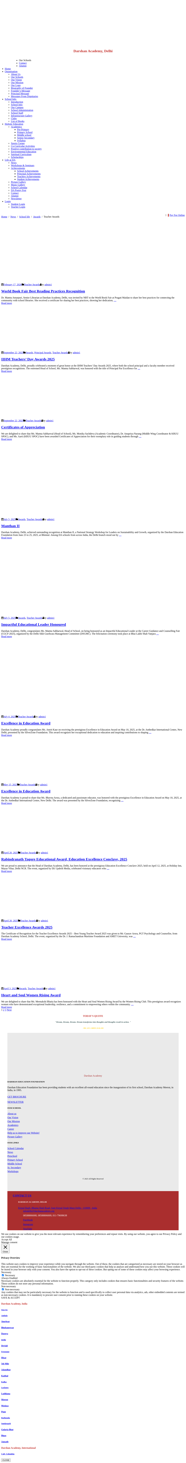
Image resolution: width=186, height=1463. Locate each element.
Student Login (18, 204)
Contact (23, 63)
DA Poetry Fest (18, 190)
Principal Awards (42, 352)
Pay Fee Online (177, 215)
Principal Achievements (29, 173)
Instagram (28, 1224)
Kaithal (4, 1376)
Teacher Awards (32, 284)
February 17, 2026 (13, 284)
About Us (15, 74)
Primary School (25, 132)
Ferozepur (5, 1352)
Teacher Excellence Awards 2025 (26, 927)
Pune (3, 1412)
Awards (29, 352)
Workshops (12, 1171)
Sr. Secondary (14, 1167)
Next (9, 1010)
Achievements (18, 168)
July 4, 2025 (10, 716)
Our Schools (25, 60)
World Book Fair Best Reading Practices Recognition (43, 291)
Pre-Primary (23, 129)
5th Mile (5, 1364)
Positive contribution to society (26, 149)
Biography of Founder (22, 88)
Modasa (4, 1406)
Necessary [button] (6, 1272)
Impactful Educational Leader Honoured (33, 624)
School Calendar (19, 187)
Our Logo (16, 85)
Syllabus (21, 140)
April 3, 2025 (10, 988)
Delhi (3, 1340)
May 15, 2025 (10, 784)
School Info (10, 99)
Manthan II (10, 526)
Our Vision (16, 79)
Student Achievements (28, 179)
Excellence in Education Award (25, 723)
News (13, 162)
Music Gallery (18, 184)
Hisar (3, 1358)
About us (11, 1113)
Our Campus (17, 107)
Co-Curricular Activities (23, 146)
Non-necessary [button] (8, 1286)
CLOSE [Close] (5, 1460)
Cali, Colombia (7, 1454)
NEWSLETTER (15, 1102)
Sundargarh (6, 1423)
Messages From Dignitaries (24, 96)
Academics (16, 126)
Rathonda (5, 1418)
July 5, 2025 (10, 519)
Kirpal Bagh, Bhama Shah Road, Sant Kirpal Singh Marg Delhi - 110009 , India (57, 1208)
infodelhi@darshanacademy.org (38, 1211)
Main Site (4, 1310)
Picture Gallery (18, 182)
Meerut (4, 1400)
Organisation (11, 71)
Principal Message (20, 93)
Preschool (12, 1156)
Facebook (28, 1220)
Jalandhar (6, 1370)
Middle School (14, 1163)
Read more (6, 303)
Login (8, 201)
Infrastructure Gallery (21, 115)
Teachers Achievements (28, 176)
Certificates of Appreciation (23, 427)
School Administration (22, 110)
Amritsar (5, 1321)
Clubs (14, 118)
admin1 (48, 284)
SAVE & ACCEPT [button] (10, 1297)
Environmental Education (23, 151)
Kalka (4, 1382)
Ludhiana (5, 1394)
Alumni (23, 65)
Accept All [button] (6, 1239)
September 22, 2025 (13, 352)
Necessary (10, 1275)
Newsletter (16, 198)
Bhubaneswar (7, 1328)
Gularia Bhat (7, 1429)
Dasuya (4, 1333)
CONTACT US (22, 1195)
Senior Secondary (26, 137)
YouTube (27, 1228)
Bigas (3, 1435)
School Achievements (28, 171)
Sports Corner (18, 143)
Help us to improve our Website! (23, 1133)
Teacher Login (18, 207)
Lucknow (5, 1388)
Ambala (4, 1316)
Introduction (17, 102)
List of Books (17, 121)
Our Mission (17, 82)
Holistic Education (14, 124)
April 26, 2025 (11, 852)
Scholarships (17, 157)
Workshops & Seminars (22, 165)
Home (8, 68)
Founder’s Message (20, 91)
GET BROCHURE (16, 1096)
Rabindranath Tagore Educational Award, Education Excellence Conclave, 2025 (64, 859)
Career (10, 1129)
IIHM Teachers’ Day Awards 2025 (28, 359)
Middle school (24, 135)
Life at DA (10, 160)
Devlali (4, 1346)
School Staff (17, 113)
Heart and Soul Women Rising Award (31, 995)
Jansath (4, 1442)
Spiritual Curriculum (21, 154)
